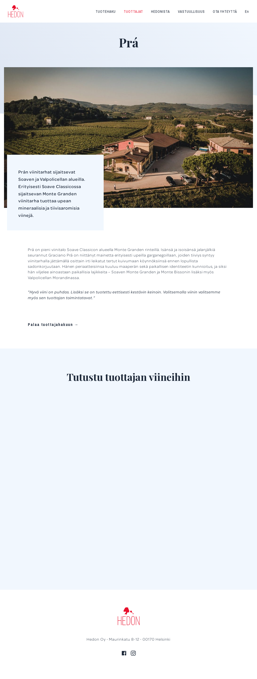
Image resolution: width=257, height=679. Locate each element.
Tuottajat (133, 11)
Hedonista (160, 11)
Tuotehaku (106, 11)
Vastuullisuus (191, 11)
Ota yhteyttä (225, 11)
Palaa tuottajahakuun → (53, 324)
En (247, 11)
